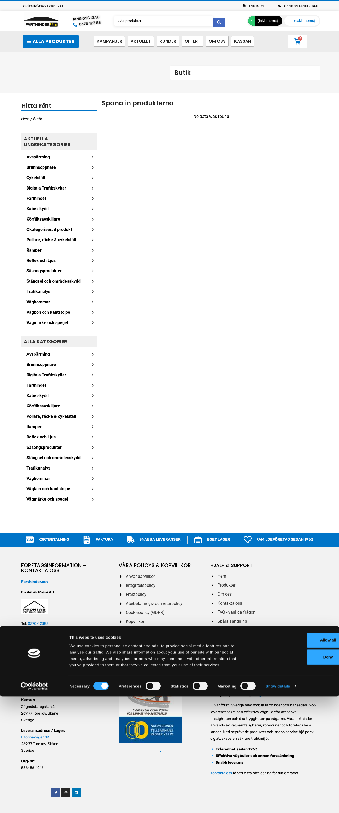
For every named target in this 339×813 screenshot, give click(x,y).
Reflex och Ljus (41, 260)
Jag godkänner (233, 670)
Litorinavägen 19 (35, 737)
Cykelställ (35, 177)
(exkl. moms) (304, 21)
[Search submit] (219, 20)
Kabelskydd (37, 208)
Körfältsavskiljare (43, 219)
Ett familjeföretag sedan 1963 (43, 5)
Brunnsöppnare (41, 167)
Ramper (34, 250)
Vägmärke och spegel (47, 322)
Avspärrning (38, 157)
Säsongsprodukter (44, 270)
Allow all (295, 756)
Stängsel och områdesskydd (53, 281)
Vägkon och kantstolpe (48, 312)
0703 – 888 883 (42, 630)
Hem (25, 119)
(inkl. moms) (268, 21)
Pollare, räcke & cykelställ (51, 239)
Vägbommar (38, 301)
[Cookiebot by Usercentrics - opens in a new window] (34, 803)
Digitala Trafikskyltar (46, 188)
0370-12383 (38, 623)
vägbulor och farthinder (277, 694)
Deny (295, 773)
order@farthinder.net (39, 647)
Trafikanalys (38, 291)
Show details (278, 802)
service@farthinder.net (40, 689)
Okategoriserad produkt (49, 229)
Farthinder (36, 198)
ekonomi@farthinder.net (41, 668)
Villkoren (244, 670)
